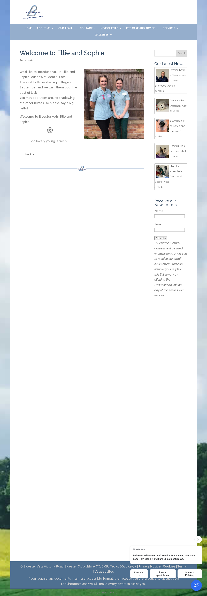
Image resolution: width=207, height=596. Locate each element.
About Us (43, 28)
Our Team (65, 28)
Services (169, 28)
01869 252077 (82, 8)
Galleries (102, 34)
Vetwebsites (104, 571)
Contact (86, 28)
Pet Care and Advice (140, 28)
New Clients (109, 28)
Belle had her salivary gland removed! (177, 125)
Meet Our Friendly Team (146, 8)
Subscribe (161, 238)
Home (28, 28)
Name (158, 211)
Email (158, 224)
